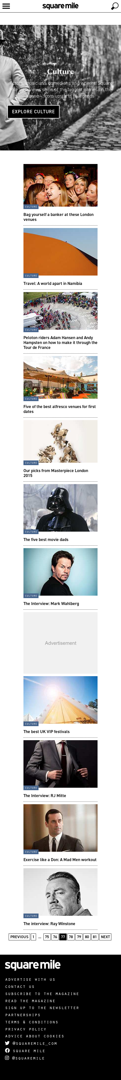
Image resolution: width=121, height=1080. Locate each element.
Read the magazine (30, 1000)
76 (55, 936)
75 (47, 936)
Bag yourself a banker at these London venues (58, 217)
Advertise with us (30, 979)
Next (105, 936)
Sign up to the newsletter (42, 1007)
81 (95, 936)
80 (87, 936)
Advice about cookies (34, 1035)
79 (79, 936)
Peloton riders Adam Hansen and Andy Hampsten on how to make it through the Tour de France (60, 342)
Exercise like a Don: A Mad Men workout (60, 860)
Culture (60, 71)
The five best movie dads (45, 539)
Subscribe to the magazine (42, 993)
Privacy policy (25, 1029)
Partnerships (22, 1014)
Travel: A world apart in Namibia (52, 283)
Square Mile (25, 1050)
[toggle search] (115, 6)
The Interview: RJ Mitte (44, 796)
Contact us (20, 986)
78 (71, 936)
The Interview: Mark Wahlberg (51, 603)
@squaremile (25, 1058)
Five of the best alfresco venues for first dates (59, 409)
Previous (19, 936)
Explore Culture (33, 112)
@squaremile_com (31, 1043)
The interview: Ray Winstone (49, 924)
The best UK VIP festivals (46, 732)
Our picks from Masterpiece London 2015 (55, 473)
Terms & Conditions (31, 1021)
